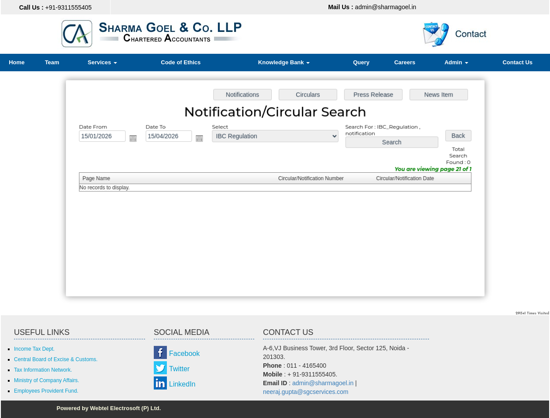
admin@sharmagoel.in (372, 6)
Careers (404, 62)
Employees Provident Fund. (46, 391)
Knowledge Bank (284, 62)
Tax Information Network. (43, 370)
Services (102, 62)
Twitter (179, 369)
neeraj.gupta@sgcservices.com (306, 391)
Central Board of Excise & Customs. (55, 359)
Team (52, 62)
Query (361, 62)
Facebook (184, 353)
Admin (456, 62)
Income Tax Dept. (34, 349)
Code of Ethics (181, 62)
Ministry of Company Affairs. (46, 380)
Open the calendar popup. (135, 139)
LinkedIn (182, 384)
